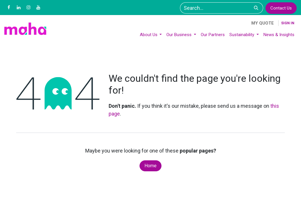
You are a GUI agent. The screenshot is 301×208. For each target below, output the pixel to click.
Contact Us (281, 8)
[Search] (256, 8)
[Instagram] (28, 7)
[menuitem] (151, 34)
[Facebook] (8, 7)
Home (150, 165)
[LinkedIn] (18, 7)
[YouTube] (38, 7)
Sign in (287, 23)
